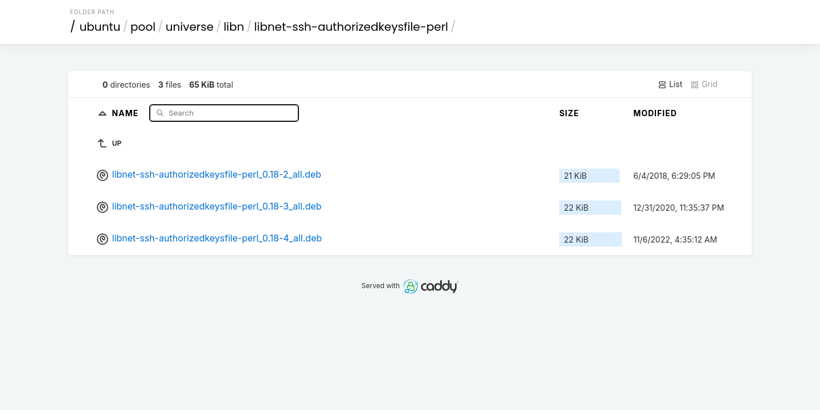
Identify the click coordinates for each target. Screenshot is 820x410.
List (670, 84)
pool (142, 27)
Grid (704, 84)
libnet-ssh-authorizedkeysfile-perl (351, 27)
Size (569, 113)
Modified (655, 113)
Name (126, 112)
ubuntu (100, 27)
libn (234, 27)
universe (190, 27)
